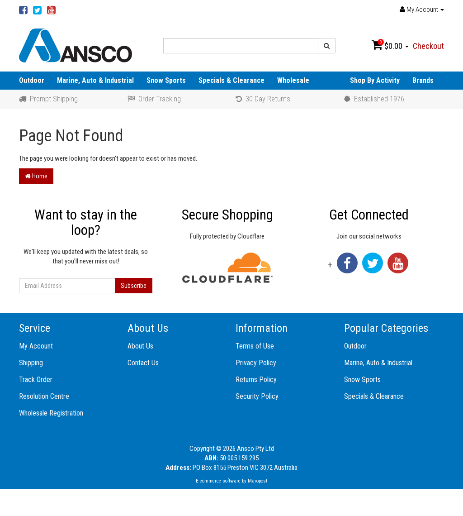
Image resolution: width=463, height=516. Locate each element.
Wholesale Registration (51, 413)
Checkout (428, 46)
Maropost (257, 481)
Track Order (35, 379)
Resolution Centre (44, 396)
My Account (36, 346)
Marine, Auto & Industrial (95, 80)
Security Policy (257, 396)
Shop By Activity (375, 80)
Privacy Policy (256, 362)
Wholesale (293, 80)
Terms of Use (255, 346)
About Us (140, 346)
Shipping (31, 362)
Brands (423, 80)
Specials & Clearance (231, 80)
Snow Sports (166, 80)
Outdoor (31, 80)
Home (36, 176)
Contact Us (143, 362)
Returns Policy (256, 379)
